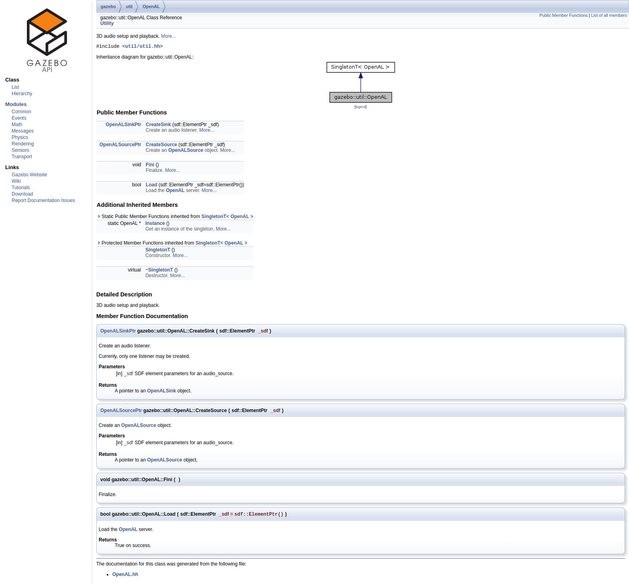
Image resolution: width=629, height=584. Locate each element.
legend (360, 108)
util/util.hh (142, 47)
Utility (107, 23)
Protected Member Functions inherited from (172, 244)
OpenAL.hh (125, 576)
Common (21, 111)
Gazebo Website (29, 175)
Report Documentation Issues (43, 200)
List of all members (609, 15)
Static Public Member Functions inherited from (175, 218)
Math (17, 124)
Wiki (16, 181)
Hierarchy (22, 93)
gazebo (108, 6)
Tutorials (21, 187)
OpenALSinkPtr (123, 126)
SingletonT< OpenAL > (227, 218)
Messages (23, 131)
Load (151, 186)
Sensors (20, 150)
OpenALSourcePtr (120, 146)
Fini (150, 166)
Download (22, 194)
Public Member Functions (564, 15)
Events (19, 118)
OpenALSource (185, 151)
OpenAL (151, 6)
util (129, 6)
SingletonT (157, 251)
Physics (20, 137)
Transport (22, 156)
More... (168, 36)
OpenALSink (161, 392)
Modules (15, 104)
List (15, 87)
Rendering (23, 144)
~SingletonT (159, 271)
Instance (155, 224)
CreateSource (161, 146)
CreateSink (158, 126)
